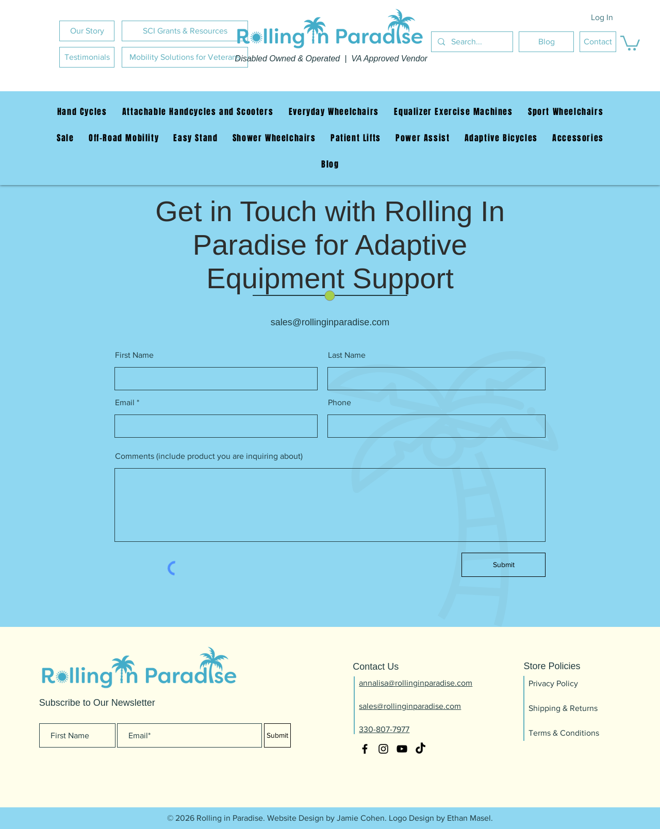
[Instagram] (383, 748)
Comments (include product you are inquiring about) (209, 456)
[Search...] (471, 42)
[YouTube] (401, 748)
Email (125, 403)
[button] (630, 42)
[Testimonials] (86, 57)
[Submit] (503, 565)
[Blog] (546, 41)
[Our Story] (86, 31)
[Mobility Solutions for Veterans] (185, 57)
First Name (134, 355)
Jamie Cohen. (362, 818)
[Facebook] (364, 748)
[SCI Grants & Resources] (185, 31)
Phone (339, 403)
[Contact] (598, 41)
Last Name (347, 355)
